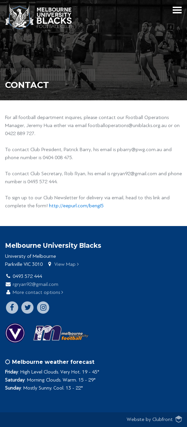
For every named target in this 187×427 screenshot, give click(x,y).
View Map (66, 264)
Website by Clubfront (150, 419)
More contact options (38, 292)
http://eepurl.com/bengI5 (76, 206)
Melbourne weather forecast (49, 362)
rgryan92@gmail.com (35, 284)
